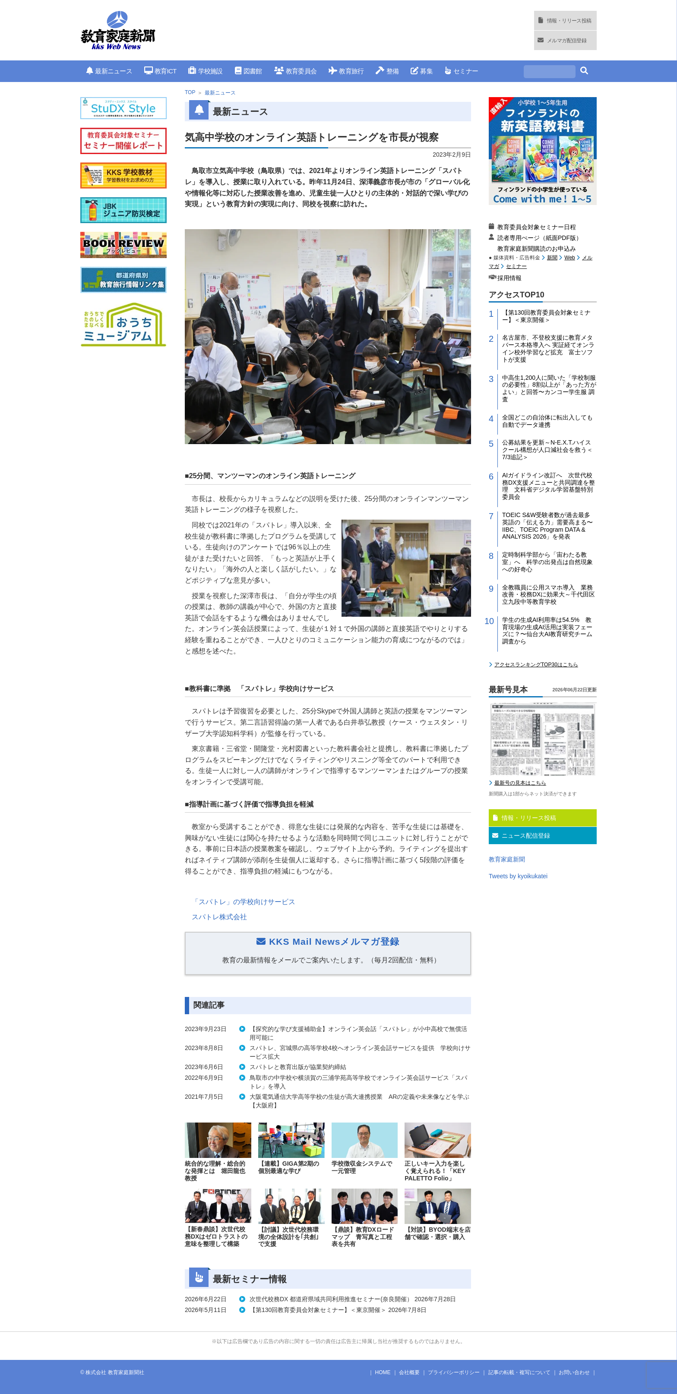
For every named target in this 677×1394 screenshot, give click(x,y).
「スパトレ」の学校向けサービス (243, 901)
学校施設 (205, 71)
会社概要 (409, 1372)
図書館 (248, 71)
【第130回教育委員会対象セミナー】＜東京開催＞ (546, 316)
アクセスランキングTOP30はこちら (536, 665)
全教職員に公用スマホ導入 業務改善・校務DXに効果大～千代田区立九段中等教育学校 (548, 595)
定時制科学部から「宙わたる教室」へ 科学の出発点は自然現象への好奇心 (547, 562)
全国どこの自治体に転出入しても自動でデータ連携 (547, 421)
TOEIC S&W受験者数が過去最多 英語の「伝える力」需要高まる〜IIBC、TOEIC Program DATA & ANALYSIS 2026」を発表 (549, 525)
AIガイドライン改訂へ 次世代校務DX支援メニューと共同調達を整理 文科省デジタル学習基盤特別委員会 (548, 486)
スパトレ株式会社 (219, 917)
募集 (422, 71)
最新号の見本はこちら (520, 783)
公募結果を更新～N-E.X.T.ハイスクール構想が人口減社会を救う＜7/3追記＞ (547, 449)
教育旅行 (346, 71)
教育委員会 (295, 71)
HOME (383, 1372)
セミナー (461, 71)
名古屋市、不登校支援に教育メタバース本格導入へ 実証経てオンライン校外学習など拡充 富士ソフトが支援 (548, 348)
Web (569, 258)
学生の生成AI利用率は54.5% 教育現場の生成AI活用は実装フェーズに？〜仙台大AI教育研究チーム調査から (547, 630)
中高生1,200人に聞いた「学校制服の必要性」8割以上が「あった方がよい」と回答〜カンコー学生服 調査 (549, 388)
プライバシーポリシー (454, 1372)
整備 (387, 71)
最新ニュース (109, 71)
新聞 (552, 258)
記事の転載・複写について (519, 1372)
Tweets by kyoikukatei (518, 876)
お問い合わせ (574, 1372)
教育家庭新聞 (507, 859)
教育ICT (160, 71)
